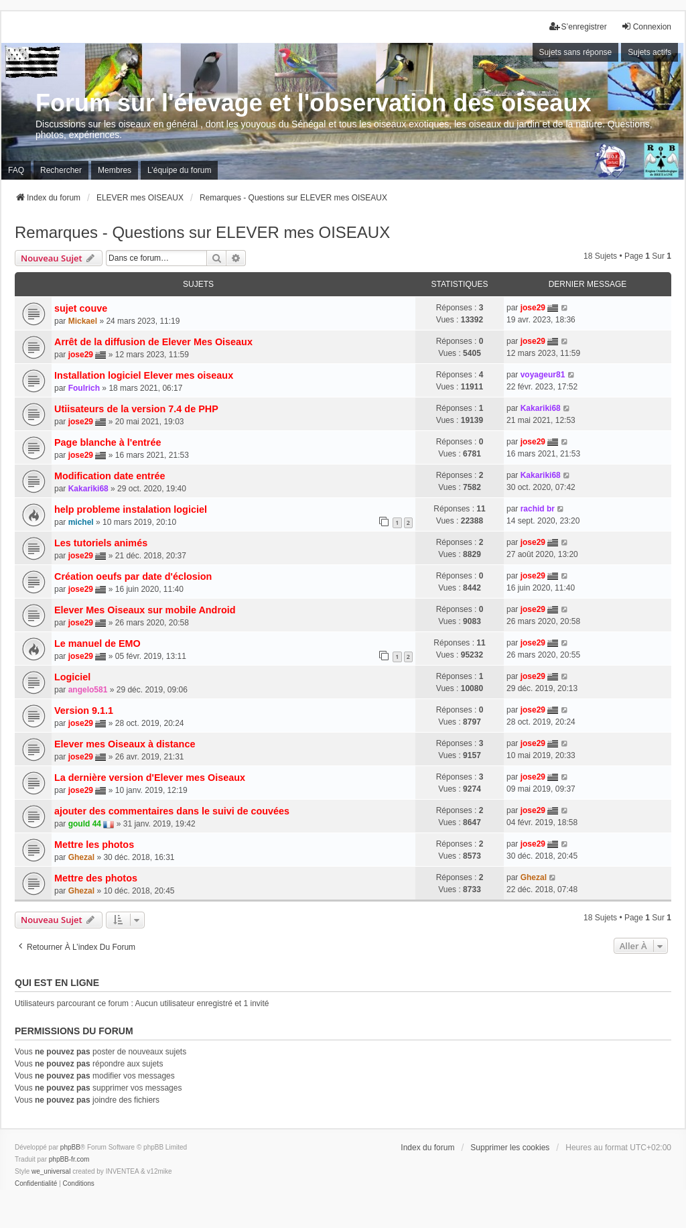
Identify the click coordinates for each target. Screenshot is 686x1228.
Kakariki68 (541, 408)
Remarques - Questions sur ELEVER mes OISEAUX (202, 232)
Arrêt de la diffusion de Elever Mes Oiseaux (153, 341)
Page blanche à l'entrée (107, 442)
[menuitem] (36, 1184)
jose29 (533, 307)
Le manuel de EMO (97, 643)
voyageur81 (543, 374)
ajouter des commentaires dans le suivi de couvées (171, 811)
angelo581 (88, 689)
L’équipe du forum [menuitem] (179, 170)
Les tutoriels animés (100, 543)
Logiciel (72, 677)
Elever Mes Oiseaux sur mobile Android (145, 610)
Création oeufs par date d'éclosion (133, 576)
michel (81, 522)
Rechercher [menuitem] (61, 170)
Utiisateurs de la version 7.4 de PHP (136, 409)
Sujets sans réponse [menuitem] (575, 52)
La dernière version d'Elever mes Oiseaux (149, 777)
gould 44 (84, 823)
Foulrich (84, 388)
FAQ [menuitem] (16, 170)
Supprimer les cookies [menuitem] (509, 1147)
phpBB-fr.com (69, 1159)
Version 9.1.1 (83, 710)
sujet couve (80, 308)
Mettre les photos (94, 844)
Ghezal (81, 857)
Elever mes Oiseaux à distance (124, 744)
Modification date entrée (109, 476)
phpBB (70, 1147)
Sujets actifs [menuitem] (649, 52)
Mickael (82, 321)
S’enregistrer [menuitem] (578, 26)
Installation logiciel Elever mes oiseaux (143, 375)
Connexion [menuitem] (646, 26)
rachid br (538, 508)
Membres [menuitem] (114, 170)
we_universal (50, 1171)
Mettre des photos (95, 878)
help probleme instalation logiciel (130, 509)
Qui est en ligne (57, 982)
